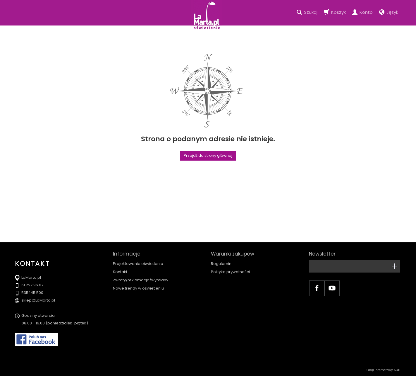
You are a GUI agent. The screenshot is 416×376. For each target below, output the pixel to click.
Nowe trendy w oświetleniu (138, 288)
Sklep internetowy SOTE (383, 370)
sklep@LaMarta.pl (38, 300)
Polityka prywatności (230, 272)
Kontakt (120, 272)
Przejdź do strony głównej (208, 155)
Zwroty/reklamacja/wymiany (140, 280)
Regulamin (221, 263)
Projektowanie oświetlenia (138, 263)
